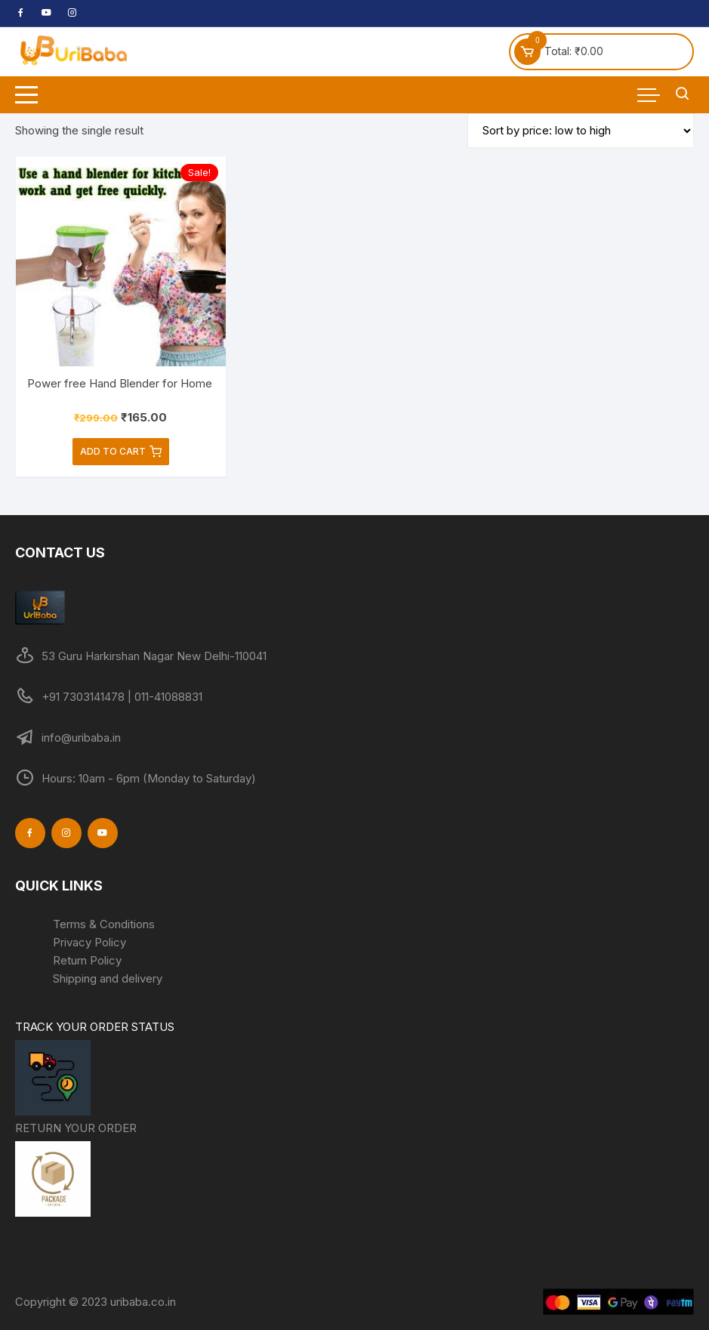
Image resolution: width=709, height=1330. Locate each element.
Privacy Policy (89, 942)
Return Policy (87, 960)
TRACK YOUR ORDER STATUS (94, 1069)
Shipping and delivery (107, 978)
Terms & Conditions (104, 924)
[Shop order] (580, 130)
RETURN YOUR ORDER (76, 1170)
